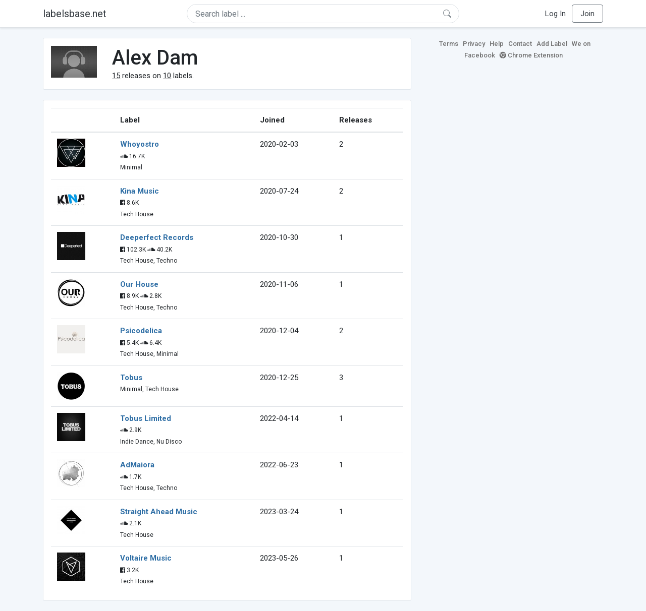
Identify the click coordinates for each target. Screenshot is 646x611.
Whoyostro (139, 144)
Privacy (474, 43)
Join (587, 13)
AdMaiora (137, 464)
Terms (448, 43)
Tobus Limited (145, 418)
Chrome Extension (531, 55)
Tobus (131, 377)
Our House (139, 284)
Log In (555, 13)
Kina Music (139, 191)
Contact (520, 43)
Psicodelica (141, 330)
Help (497, 43)
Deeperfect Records (156, 237)
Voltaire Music (146, 558)
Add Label (551, 43)
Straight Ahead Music (158, 511)
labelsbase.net (74, 14)
